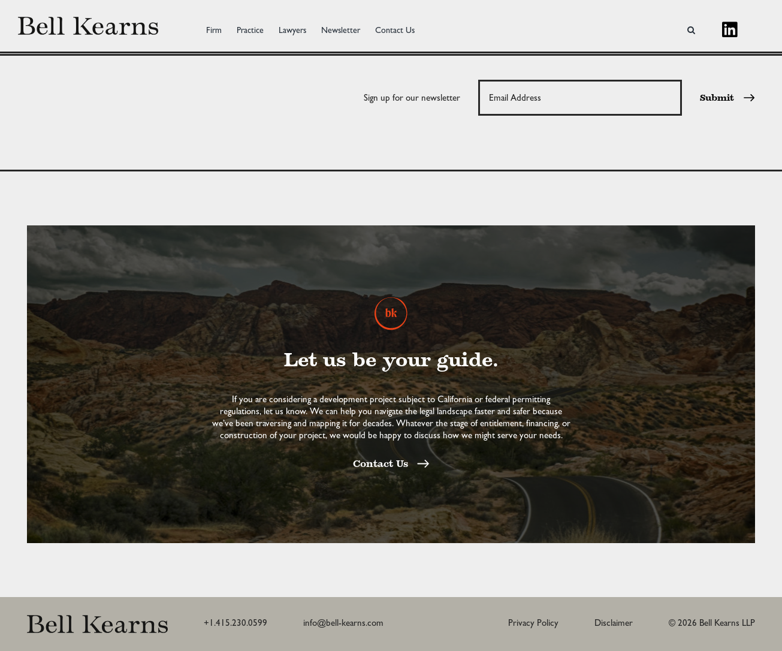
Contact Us (391, 465)
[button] (691, 26)
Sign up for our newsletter (412, 97)
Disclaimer (613, 622)
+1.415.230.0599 (235, 622)
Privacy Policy (533, 622)
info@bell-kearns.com (343, 622)
